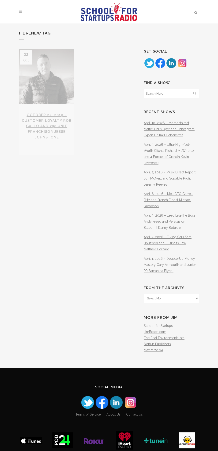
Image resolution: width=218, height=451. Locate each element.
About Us (113, 414)
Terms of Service (88, 414)
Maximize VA (153, 350)
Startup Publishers (157, 344)
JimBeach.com (155, 332)
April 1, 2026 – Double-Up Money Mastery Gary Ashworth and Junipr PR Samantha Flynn (170, 265)
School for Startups (158, 326)
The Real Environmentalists (164, 338)
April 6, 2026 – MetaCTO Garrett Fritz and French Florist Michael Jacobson (168, 200)
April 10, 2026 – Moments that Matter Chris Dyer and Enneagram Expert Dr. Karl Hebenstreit (169, 129)
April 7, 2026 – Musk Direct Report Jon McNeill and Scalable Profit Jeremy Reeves (169, 178)
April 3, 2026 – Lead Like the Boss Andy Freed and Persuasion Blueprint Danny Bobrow (169, 221)
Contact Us (134, 414)
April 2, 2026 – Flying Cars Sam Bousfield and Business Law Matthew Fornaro (168, 243)
